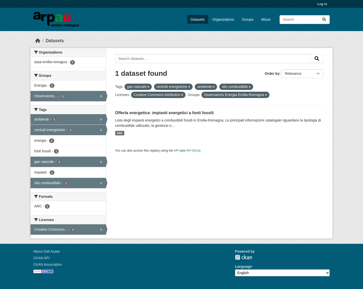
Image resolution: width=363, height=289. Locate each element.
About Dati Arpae (46, 251)
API (176, 150)
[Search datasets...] (305, 19)
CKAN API (41, 258)
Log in (322, 4)
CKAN (243, 257)
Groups (247, 19)
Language (243, 266)
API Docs (192, 150)
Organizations (223, 19)
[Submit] (324, 19)
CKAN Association (47, 264)
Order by (272, 73)
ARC (120, 133)
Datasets (197, 19)
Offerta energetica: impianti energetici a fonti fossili (164, 113)
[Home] (37, 40)
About (265, 19)
